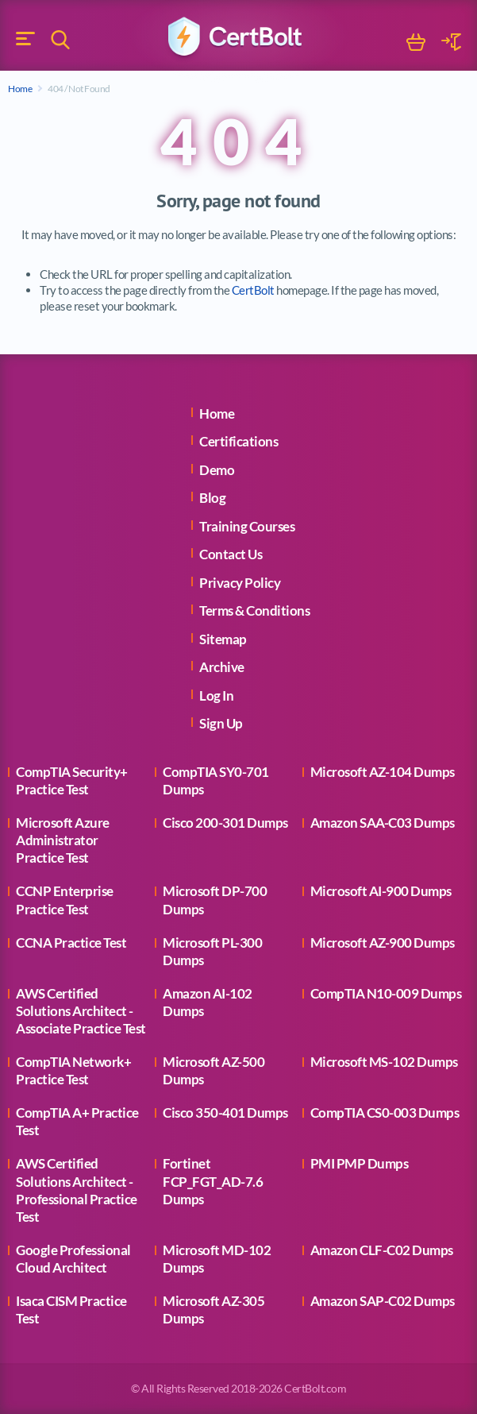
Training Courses (246, 526)
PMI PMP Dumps (359, 1163)
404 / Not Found (79, 89)
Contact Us (230, 554)
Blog (212, 497)
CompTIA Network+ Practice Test (73, 1070)
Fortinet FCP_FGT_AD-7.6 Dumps (213, 1181)
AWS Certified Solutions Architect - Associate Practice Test (81, 1011)
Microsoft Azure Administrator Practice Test (63, 840)
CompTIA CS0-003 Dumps (385, 1112)
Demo (216, 470)
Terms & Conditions (254, 610)
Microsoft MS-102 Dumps (384, 1061)
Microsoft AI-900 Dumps (381, 891)
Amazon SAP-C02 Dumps (382, 1300)
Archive (221, 667)
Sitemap (223, 639)
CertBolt (253, 290)
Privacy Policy (239, 582)
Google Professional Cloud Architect (73, 1259)
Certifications (238, 441)
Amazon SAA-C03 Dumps (382, 822)
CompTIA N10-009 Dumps (386, 993)
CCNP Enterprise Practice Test (64, 900)
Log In (216, 695)
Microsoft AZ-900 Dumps (382, 942)
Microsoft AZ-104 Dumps (382, 771)
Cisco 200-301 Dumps (225, 822)
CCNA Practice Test (71, 942)
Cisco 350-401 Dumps (225, 1112)
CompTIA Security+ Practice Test (72, 780)
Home (20, 89)
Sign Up (221, 723)
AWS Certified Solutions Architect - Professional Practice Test (76, 1189)
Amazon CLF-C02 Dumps (381, 1250)
